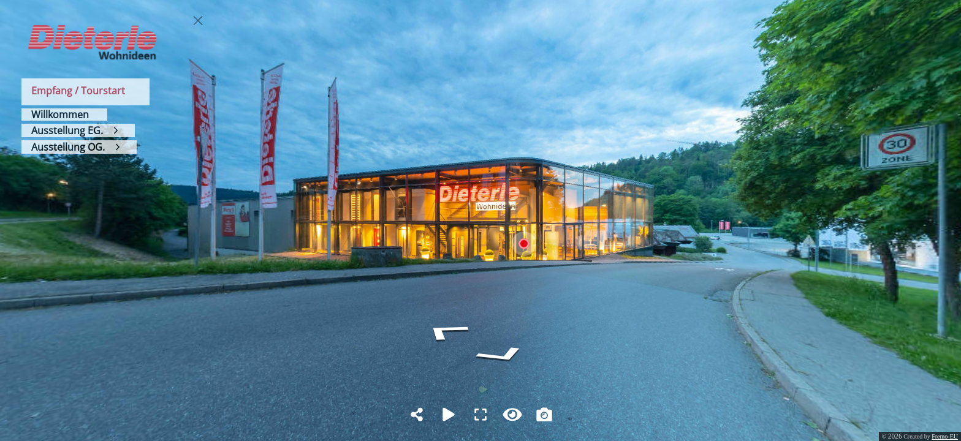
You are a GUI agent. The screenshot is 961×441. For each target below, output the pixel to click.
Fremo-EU (945, 436)
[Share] (417, 414)
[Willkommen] (64, 114)
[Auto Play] (449, 414)
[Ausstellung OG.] (79, 147)
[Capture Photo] (544, 414)
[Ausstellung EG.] (78, 130)
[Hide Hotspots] (512, 414)
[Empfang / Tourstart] (85, 91)
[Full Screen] (480, 414)
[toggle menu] (197, 20)
